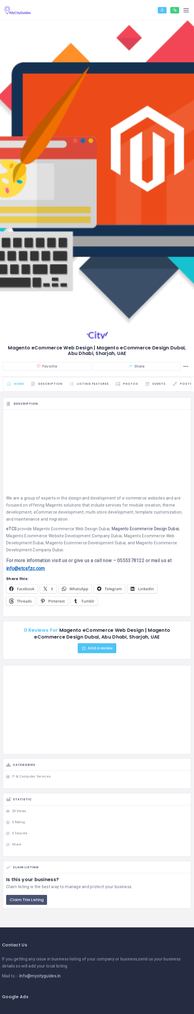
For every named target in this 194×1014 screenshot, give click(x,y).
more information (32, 562)
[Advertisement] (97, 455)
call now (103, 562)
